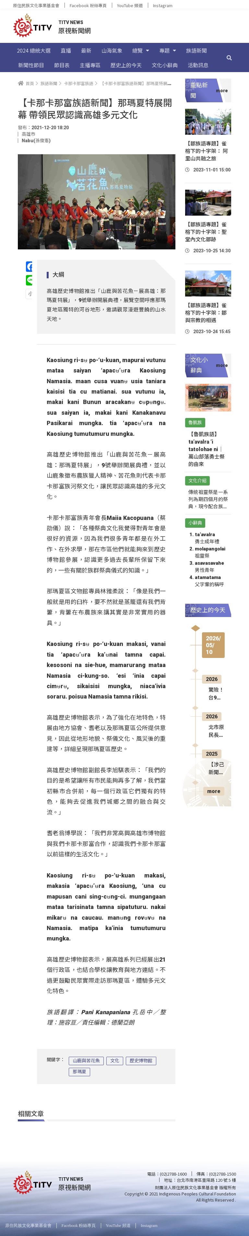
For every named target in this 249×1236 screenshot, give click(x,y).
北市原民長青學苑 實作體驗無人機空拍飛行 (216, 731)
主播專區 (90, 65)
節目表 (62, 65)
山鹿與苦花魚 (86, 1060)
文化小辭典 (165, 65)
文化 (114, 1060)
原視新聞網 (74, 30)
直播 (66, 50)
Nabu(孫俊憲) (36, 140)
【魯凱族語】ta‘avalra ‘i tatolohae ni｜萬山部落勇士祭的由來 (206, 449)
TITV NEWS (70, 22)
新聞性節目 (31, 65)
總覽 (140, 50)
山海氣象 (111, 50)
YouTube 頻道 (130, 5)
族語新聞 (196, 50)
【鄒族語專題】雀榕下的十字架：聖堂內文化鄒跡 (206, 232)
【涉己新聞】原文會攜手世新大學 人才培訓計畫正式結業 (216, 769)
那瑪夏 (79, 1071)
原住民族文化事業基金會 (36, 5)
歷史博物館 (141, 1060)
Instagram (162, 5)
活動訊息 (198, 65)
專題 (167, 50)
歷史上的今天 (126, 65)
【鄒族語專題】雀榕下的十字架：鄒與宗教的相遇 (206, 312)
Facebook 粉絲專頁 (88, 5)
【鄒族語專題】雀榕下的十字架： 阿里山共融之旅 (206, 151)
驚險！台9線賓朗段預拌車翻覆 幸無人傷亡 (216, 694)
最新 (86, 50)
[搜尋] (229, 57)
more (213, 791)
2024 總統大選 (34, 50)
